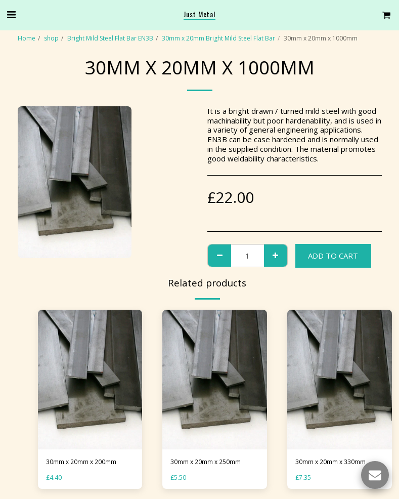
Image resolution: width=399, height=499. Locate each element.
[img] (90, 379)
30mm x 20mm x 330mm (330, 462)
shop (51, 38)
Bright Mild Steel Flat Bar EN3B (110, 38)
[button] (11, 14)
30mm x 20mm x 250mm (205, 462)
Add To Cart (333, 256)
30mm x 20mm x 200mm (81, 462)
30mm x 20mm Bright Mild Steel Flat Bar (218, 38)
